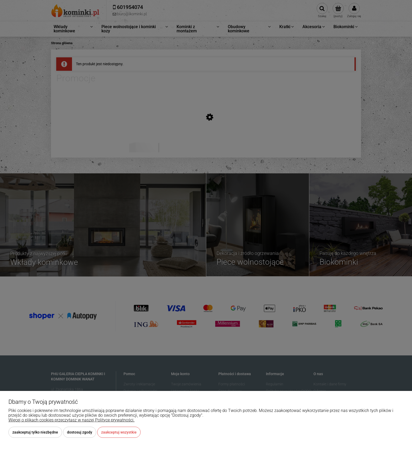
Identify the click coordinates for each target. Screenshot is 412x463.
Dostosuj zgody (79, 432)
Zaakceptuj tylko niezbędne (35, 432)
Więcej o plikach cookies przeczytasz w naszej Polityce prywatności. (71, 419)
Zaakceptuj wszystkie (119, 432)
